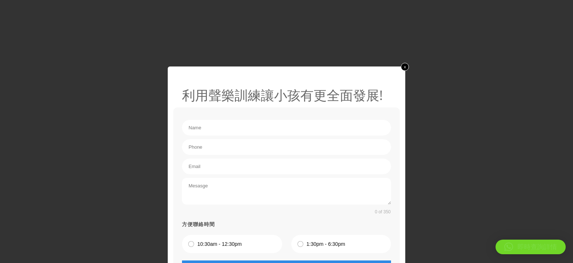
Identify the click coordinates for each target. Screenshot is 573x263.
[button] (531, 247)
